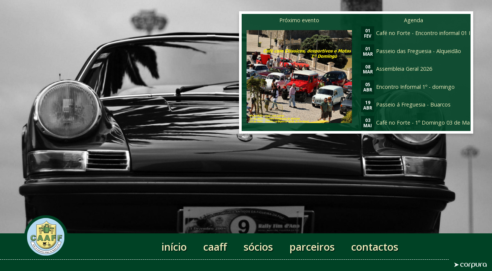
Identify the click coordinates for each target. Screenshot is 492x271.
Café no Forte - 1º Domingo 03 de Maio (417, 122)
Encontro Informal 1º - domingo (408, 86)
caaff (215, 247)
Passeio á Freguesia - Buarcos (406, 104)
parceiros (312, 247)
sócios (258, 247)
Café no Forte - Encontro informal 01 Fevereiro (426, 33)
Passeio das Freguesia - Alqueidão (411, 51)
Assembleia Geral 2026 (396, 68)
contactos (374, 247)
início (174, 247)
